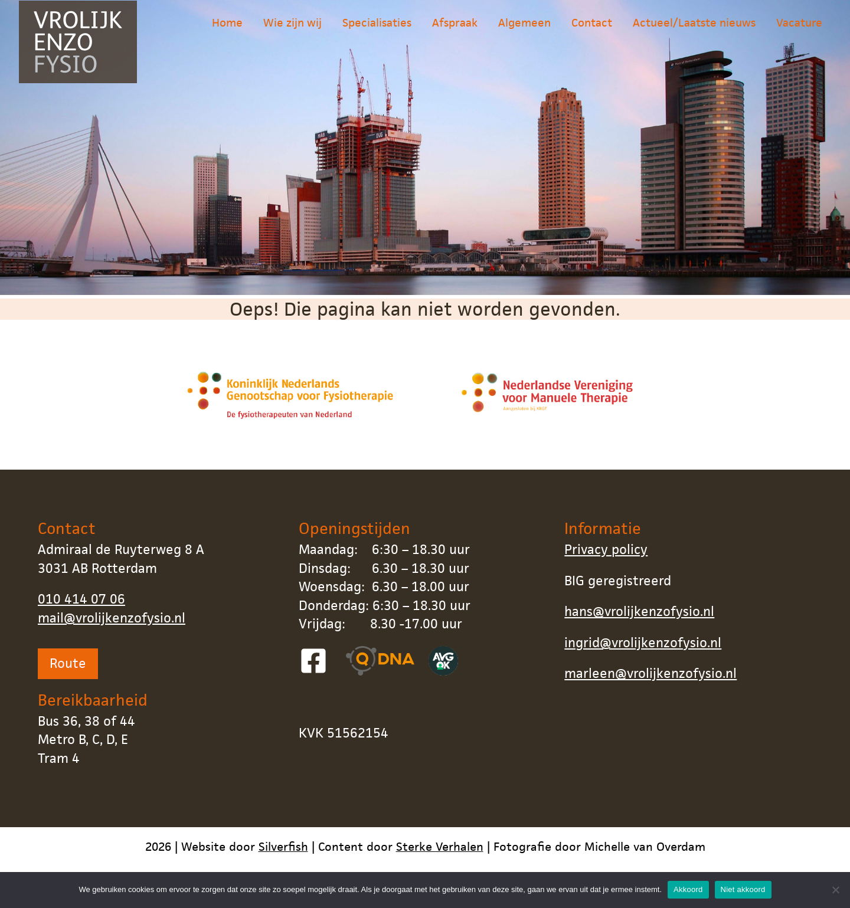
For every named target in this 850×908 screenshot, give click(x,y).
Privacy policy (606, 549)
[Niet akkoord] (835, 890)
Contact (591, 32)
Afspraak (455, 32)
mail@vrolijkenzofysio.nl (111, 618)
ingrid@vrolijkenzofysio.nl (642, 642)
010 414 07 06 (81, 599)
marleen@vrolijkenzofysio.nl (650, 673)
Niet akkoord (743, 889)
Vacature (799, 32)
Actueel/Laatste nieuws (694, 32)
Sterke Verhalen (439, 846)
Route (68, 663)
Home (227, 32)
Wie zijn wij (292, 32)
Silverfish (283, 846)
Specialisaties (376, 32)
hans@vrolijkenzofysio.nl (639, 611)
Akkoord (688, 889)
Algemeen (524, 32)
